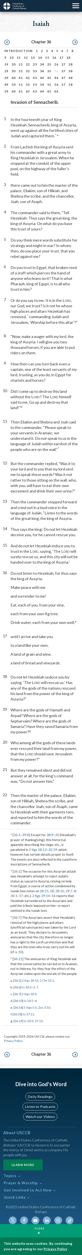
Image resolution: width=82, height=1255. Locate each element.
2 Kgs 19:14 (41, 896)
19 (6, 64)
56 (56, 84)
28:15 (44, 891)
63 (35, 91)
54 (42, 84)
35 (49, 71)
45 (49, 78)
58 (70, 84)
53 (35, 84)
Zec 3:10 (44, 1007)
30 (14, 71)
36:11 (18, 959)
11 (19, 57)
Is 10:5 (28, 1001)
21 (21, 64)
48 (70, 78)
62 (28, 91)
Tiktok (69, 1220)
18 (68, 57)
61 (21, 91)
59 (6, 91)
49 (6, 84)
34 (42, 71)
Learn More (23, 1165)
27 (63, 64)
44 (42, 78)
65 (49, 91)
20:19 (52, 850)
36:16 (18, 1007)
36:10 (18, 1001)
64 (42, 91)
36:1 (17, 835)
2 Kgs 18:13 (38, 850)
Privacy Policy (13, 1041)
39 (6, 78)
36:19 (18, 1021)
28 (70, 64)
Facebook (24, 1220)
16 (54, 57)
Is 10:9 (28, 1021)
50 (14, 84)
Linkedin (47, 1220)
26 (56, 64)
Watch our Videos (40, 1116)
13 (33, 57)
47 (63, 78)
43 (35, 78)
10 (11, 57)
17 (61, 57)
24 (42, 64)
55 (49, 84)
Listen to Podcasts (40, 1106)
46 (56, 78)
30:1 (13, 896)
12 (26, 57)
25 (49, 64)
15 (47, 57)
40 (14, 78)
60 (14, 91)
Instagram (58, 1220)
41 (21, 78)
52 (28, 84)
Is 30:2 (26, 987)
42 (28, 78)
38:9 (50, 835)
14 (40, 57)
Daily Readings (40, 1096)
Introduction (18, 51)
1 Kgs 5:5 (30, 1007)
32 (28, 71)
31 (21, 71)
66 (56, 91)
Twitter (13, 1220)
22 (28, 64)
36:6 (17, 987)
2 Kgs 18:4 (29, 994)
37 (63, 71)
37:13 (39, 1021)
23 (35, 64)
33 (35, 71)
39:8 (25, 835)
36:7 (17, 917)
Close (40, 1228)
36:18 (17, 1014)
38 (70, 71)
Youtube (35, 1220)
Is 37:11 (28, 1014)
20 (14, 64)
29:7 (69, 891)
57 (63, 84)
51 (21, 84)
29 (6, 71)
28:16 (59, 891)
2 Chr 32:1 (47, 980)
